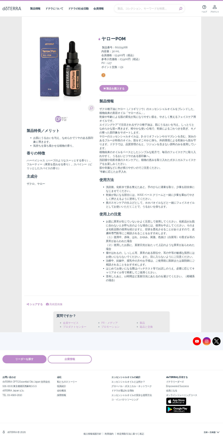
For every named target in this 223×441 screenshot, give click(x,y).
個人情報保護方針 (92, 433)
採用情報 (61, 394)
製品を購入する (114, 88)
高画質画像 (54, 304)
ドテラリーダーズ (175, 381)
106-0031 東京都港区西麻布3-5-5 (19, 386)
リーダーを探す (24, 359)
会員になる (171, 390)
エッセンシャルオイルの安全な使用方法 (132, 394)
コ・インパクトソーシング (125, 399)
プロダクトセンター (74, 326)
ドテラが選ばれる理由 (123, 390)
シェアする (35, 304)
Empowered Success (177, 386)
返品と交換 (146, 326)
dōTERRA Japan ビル (13, 390)
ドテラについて (54, 8)
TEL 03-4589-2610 (12, 394)
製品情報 (35, 8)
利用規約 (109, 433)
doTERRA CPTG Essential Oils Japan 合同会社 (26, 381)
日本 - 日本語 (210, 432)
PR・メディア (109, 322)
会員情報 (98, 8)
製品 (142, 322)
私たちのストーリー (67, 381)
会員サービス (71, 322)
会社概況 (61, 390)
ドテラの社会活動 (78, 8)
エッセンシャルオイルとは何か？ (128, 381)
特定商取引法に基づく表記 (130, 433)
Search (181, 8)
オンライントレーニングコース (181, 394)
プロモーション (110, 326)
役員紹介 (61, 386)
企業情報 (70, 359)
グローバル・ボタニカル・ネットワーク (132, 386)
